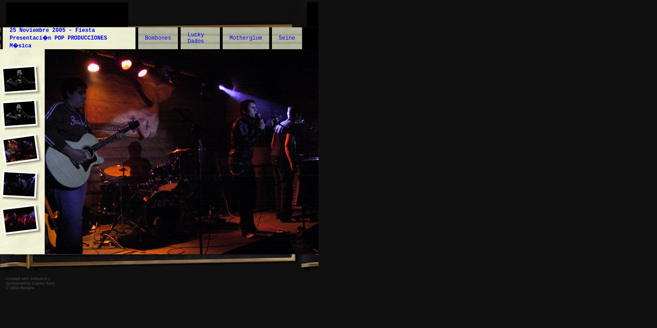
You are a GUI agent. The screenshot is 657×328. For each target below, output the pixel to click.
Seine (287, 38)
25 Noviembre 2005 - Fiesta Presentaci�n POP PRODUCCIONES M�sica (58, 38)
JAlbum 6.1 (40, 279)
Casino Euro (43, 283)
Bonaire (27, 288)
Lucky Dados (196, 38)
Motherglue (245, 38)
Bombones (158, 38)
